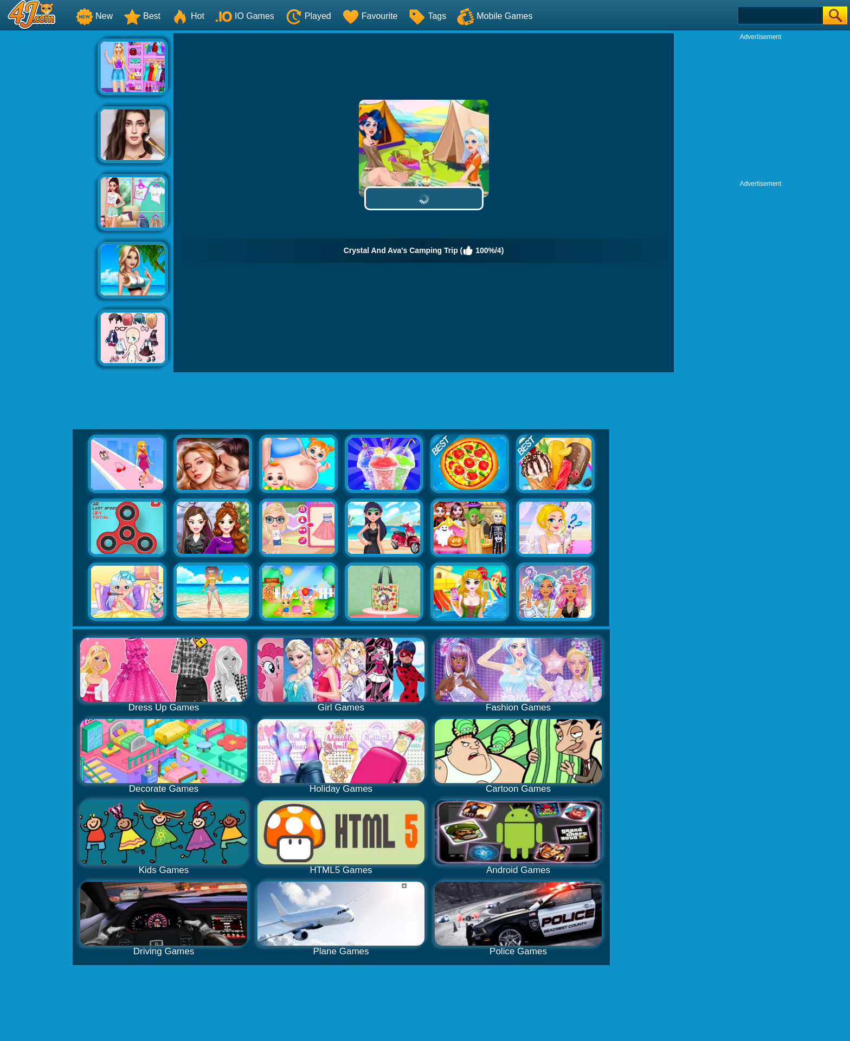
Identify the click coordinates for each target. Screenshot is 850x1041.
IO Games (244, 16)
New (94, 16)
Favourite (370, 16)
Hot (187, 16)
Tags (427, 16)
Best (142, 16)
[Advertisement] (48, 195)
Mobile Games (494, 16)
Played (308, 16)
